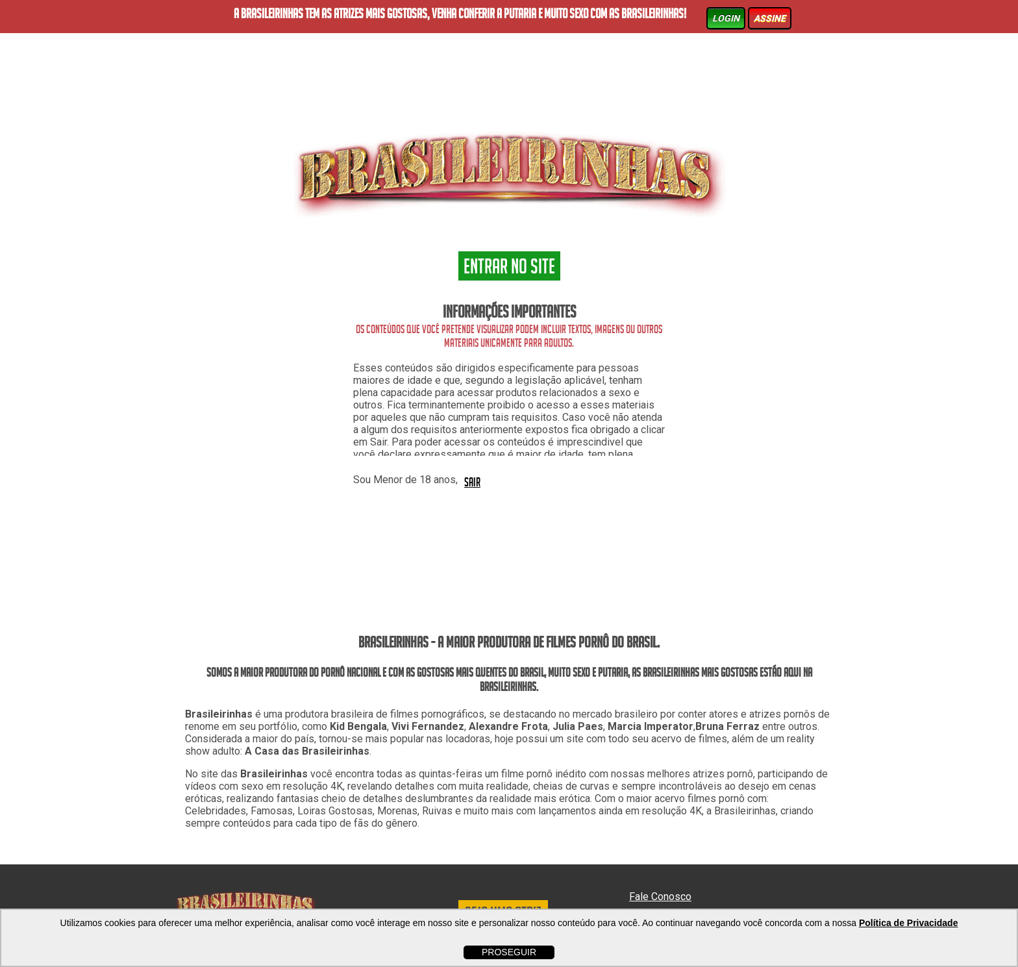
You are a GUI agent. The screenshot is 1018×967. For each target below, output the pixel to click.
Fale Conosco (660, 896)
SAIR (472, 481)
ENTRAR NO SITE (509, 269)
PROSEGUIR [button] (509, 952)
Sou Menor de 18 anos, (405, 479)
